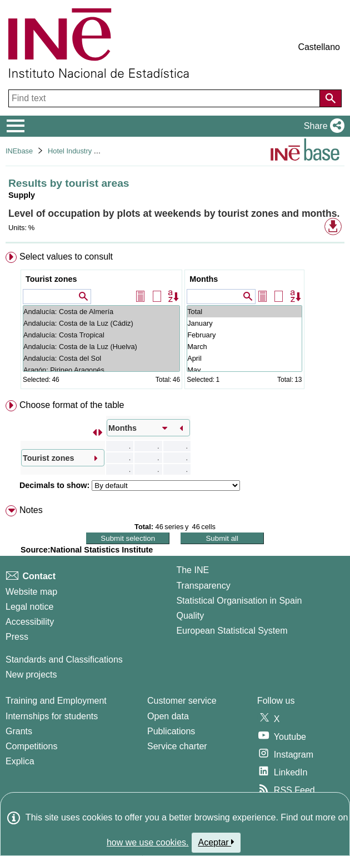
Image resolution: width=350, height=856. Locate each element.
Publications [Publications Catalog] (171, 731)
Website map (31, 591)
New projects (31, 674)
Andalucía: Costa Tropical (101, 335)
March (244, 346)
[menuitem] (175, 323)
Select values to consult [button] (66, 256)
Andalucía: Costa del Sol (101, 358)
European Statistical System (231, 630)
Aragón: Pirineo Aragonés (101, 370)
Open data (168, 716)
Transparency (203, 585)
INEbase (19, 151)
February (244, 335)
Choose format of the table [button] (71, 405)
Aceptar (216, 842)
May (244, 370)
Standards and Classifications (64, 659)
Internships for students (52, 716)
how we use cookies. (148, 842)
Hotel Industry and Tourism (90, 151)
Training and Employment (56, 700)
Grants (19, 731)
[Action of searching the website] (330, 98)
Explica (20, 761)
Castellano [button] (319, 47)
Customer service (181, 700)
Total (244, 311)
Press (17, 636)
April (244, 358)
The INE (192, 570)
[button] (321, 126)
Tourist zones (51, 279)
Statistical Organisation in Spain (239, 600)
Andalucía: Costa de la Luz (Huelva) (101, 346)
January (244, 323)
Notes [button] (31, 510)
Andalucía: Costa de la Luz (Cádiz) (101, 323)
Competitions (31, 746)
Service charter (177, 746)
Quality (190, 615)
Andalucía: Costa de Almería (101, 311)
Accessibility (30, 621)
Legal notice (29, 606)
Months (203, 279)
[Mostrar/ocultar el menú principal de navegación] (16, 126)
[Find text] (165, 98)
